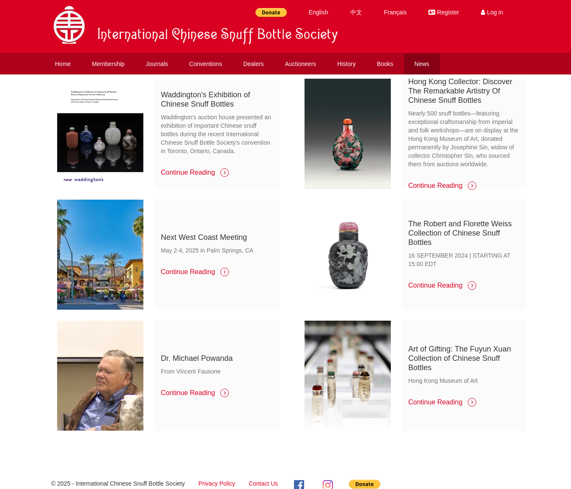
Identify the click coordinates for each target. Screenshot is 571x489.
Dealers (253, 63)
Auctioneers (300, 63)
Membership (108, 63)
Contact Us (263, 483)
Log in (492, 12)
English (318, 12)
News (422, 63)
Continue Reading (195, 172)
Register (443, 12)
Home (63, 63)
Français (395, 12)
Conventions (205, 63)
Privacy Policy (216, 483)
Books (385, 63)
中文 (356, 12)
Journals (156, 63)
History (346, 63)
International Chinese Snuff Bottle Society (217, 36)
